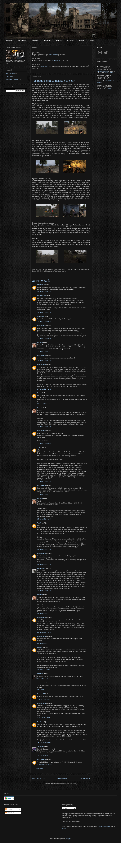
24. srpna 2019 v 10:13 (44, 351)
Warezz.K (40, 673)
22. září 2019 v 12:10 (43, 690)
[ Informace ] (22, 40)
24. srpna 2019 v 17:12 (44, 404)
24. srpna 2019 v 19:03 (44, 426)
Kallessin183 (41, 295)
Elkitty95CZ (41, 284)
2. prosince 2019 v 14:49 (44, 765)
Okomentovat (39, 769)
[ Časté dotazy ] (35, 40)
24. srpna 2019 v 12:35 (44, 360)
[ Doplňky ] (70, 40)
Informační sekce (102, 71)
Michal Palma (41, 325)
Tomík (39, 447)
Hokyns (39, 647)
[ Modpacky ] (59, 40)
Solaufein (40, 746)
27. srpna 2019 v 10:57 (44, 549)
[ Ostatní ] (82, 40)
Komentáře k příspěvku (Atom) (67, 784)
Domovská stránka (61, 778)
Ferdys (39, 393)
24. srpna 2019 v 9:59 (44, 338)
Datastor (40, 342)
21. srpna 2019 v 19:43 (44, 292)
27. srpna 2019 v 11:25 (44, 590)
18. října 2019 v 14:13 (44, 742)
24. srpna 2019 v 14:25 (44, 389)
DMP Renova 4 (53, 55)
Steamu (64, 828)
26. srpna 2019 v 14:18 (44, 494)
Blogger (68, 838)
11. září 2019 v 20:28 (43, 670)
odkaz (109, 88)
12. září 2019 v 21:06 (43, 679)
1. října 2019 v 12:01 (43, 718)
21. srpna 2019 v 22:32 (44, 312)
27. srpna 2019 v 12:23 (44, 613)
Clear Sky (9, 76)
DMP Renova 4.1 (56, 60)
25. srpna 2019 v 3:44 (44, 443)
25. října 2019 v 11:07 (44, 755)
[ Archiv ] (92, 40)
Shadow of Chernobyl (12, 79)
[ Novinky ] (9, 40)
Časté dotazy (109, 73)
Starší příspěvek (84, 778)
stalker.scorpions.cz (104, 826)
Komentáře (9, 813)
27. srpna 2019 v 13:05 (44, 632)
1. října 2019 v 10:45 (43, 699)
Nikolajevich (41, 568)
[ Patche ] (47, 40)
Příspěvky (9, 809)
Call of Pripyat (10, 73)
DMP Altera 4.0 (43, 66)
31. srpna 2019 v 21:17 (44, 643)
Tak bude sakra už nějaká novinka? (53, 80)
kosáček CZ (41, 694)
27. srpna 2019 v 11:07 (44, 564)
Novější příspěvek (38, 778)
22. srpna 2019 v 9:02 (44, 321)
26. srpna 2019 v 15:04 (44, 519)
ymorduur (40, 316)
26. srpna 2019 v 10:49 (44, 481)
